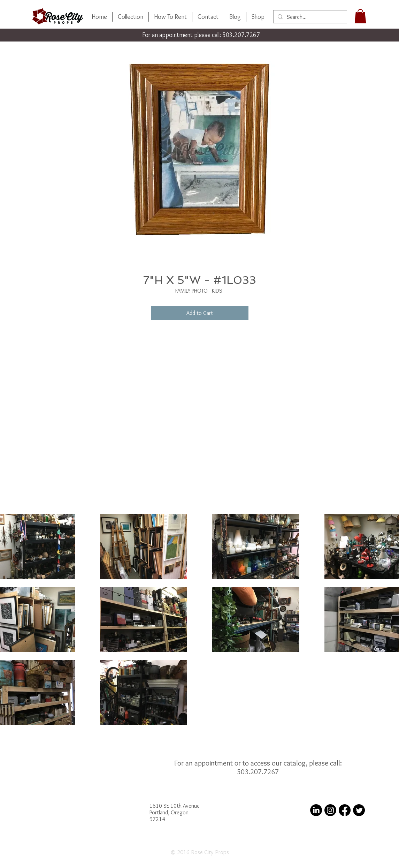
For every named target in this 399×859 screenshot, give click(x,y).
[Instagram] (330, 810)
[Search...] (309, 17)
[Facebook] (345, 810)
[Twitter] (359, 810)
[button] (360, 16)
